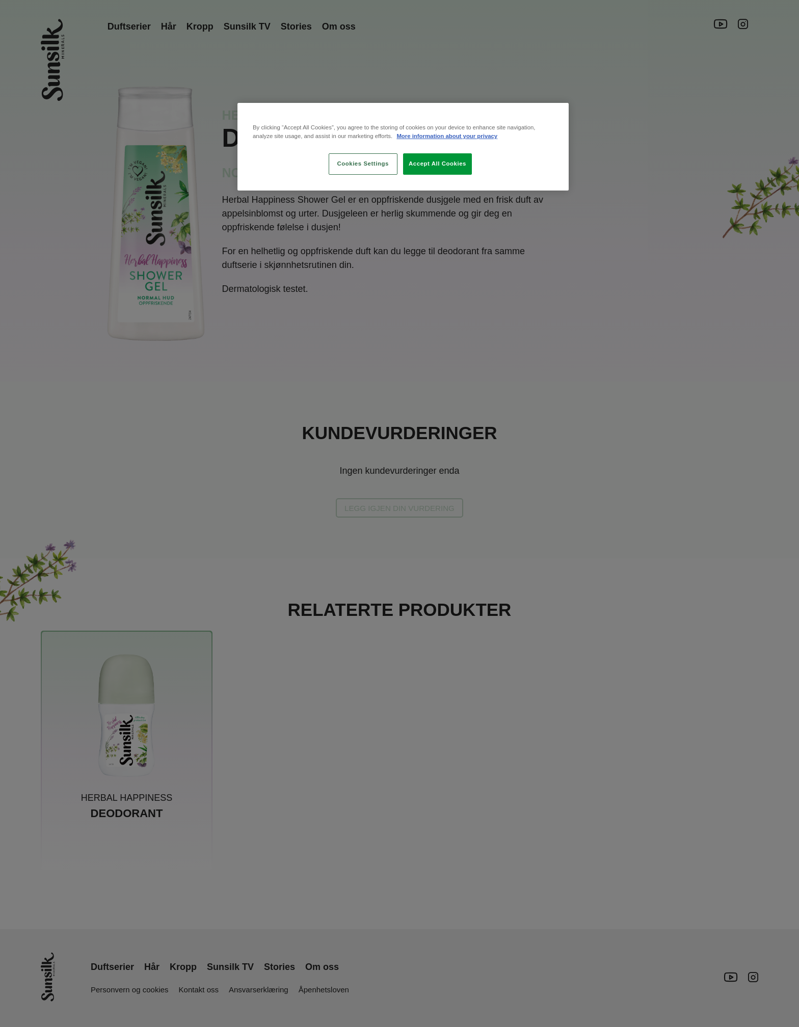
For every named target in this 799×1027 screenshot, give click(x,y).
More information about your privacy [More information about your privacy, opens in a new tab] (446, 136)
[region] (403, 147)
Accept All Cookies (437, 163)
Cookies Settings (362, 163)
